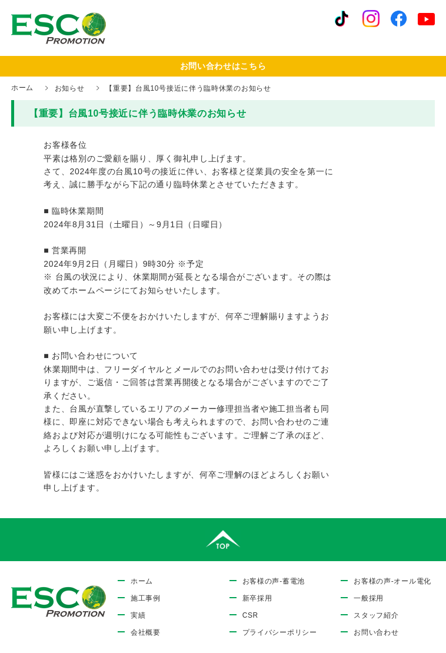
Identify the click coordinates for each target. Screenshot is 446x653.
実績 (138, 615)
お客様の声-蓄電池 (273, 581)
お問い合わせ (376, 632)
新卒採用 (257, 598)
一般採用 (369, 598)
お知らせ (70, 88)
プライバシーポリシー (279, 632)
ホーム (22, 88)
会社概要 (146, 632)
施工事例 (146, 598)
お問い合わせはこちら (223, 66)
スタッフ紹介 (376, 615)
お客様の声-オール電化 (392, 581)
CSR (250, 615)
